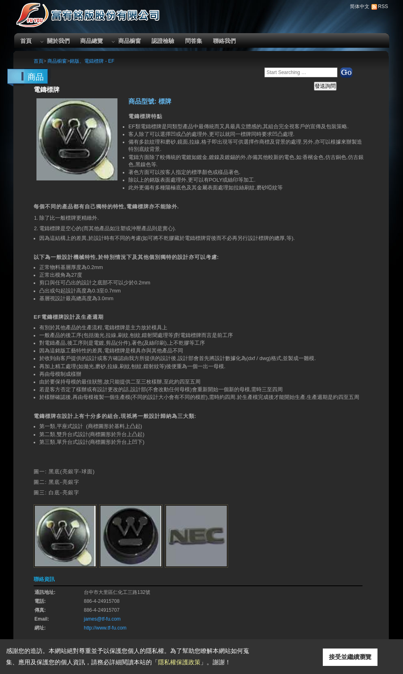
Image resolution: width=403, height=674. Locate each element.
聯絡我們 (224, 41)
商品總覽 (91, 41)
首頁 (26, 41)
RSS (383, 6)
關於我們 (58, 41)
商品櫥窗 (129, 41)
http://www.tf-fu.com (105, 628)
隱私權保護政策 (179, 662)
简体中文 (359, 6)
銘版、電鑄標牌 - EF (92, 61)
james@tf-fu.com (102, 619)
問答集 (193, 41)
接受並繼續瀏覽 (350, 656)
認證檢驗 (162, 41)
